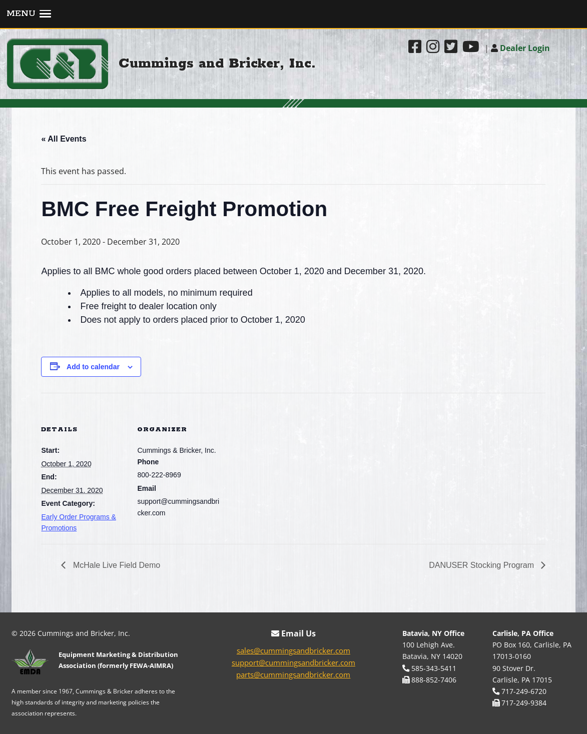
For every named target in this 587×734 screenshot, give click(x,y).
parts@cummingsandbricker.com (293, 674)
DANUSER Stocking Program (482, 565)
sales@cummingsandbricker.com (293, 650)
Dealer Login (520, 48)
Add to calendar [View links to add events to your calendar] (93, 367)
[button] (293, 14)
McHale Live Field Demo (115, 565)
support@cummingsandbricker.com (293, 662)
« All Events (63, 139)
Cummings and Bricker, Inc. (217, 64)
